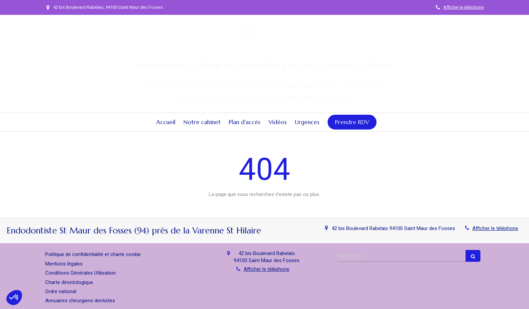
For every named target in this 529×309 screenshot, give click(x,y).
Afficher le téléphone (463, 7)
